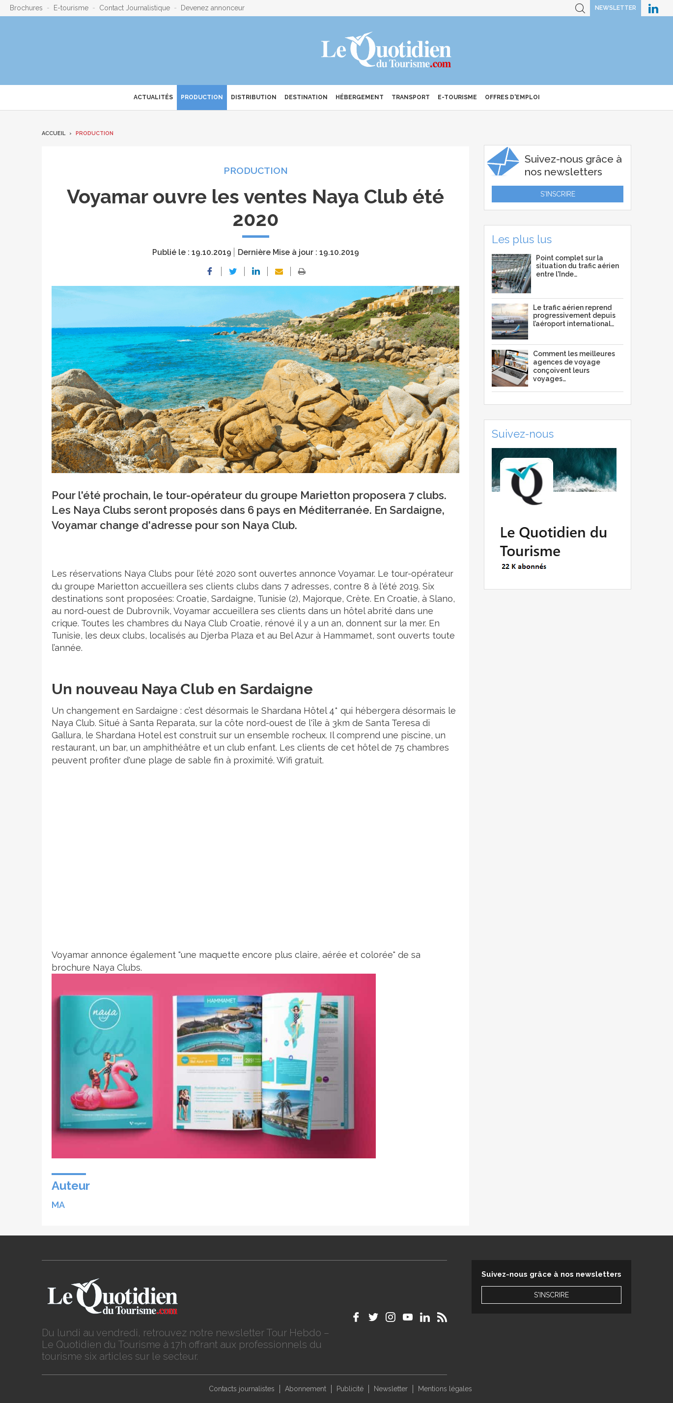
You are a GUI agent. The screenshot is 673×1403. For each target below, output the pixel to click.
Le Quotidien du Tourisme (386, 50)
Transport (411, 97)
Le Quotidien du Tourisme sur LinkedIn (653, 8)
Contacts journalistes (242, 1389)
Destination (306, 97)
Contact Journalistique (134, 8)
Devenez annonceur (213, 8)
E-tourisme (71, 8)
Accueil (53, 133)
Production (202, 97)
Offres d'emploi (512, 97)
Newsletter (615, 7)
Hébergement (360, 97)
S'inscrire (557, 194)
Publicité (350, 1389)
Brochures (26, 8)
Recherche (580, 8)
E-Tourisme (457, 97)
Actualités (153, 97)
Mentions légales (445, 1389)
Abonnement (305, 1389)
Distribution (254, 97)
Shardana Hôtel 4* (300, 710)
